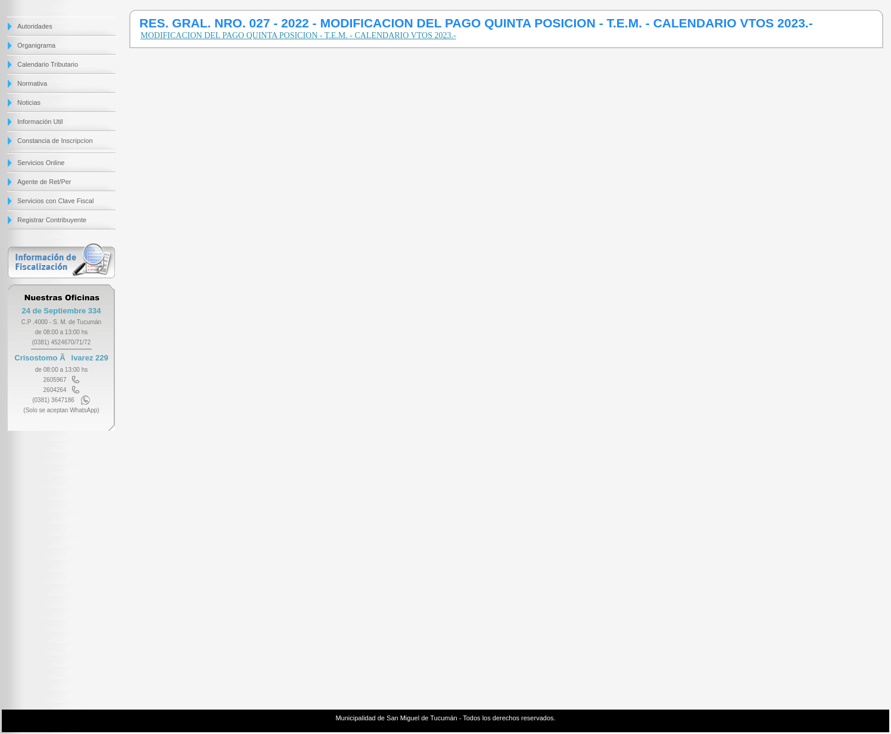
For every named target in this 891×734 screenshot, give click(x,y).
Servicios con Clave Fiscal (55, 200)
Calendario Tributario (47, 64)
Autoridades (34, 26)
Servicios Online (40, 162)
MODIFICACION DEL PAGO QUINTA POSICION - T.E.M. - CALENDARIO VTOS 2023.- (298, 35)
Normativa (32, 83)
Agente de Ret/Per (44, 181)
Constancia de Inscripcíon (55, 140)
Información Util (40, 121)
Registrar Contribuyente (51, 219)
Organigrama (36, 45)
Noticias (28, 102)
